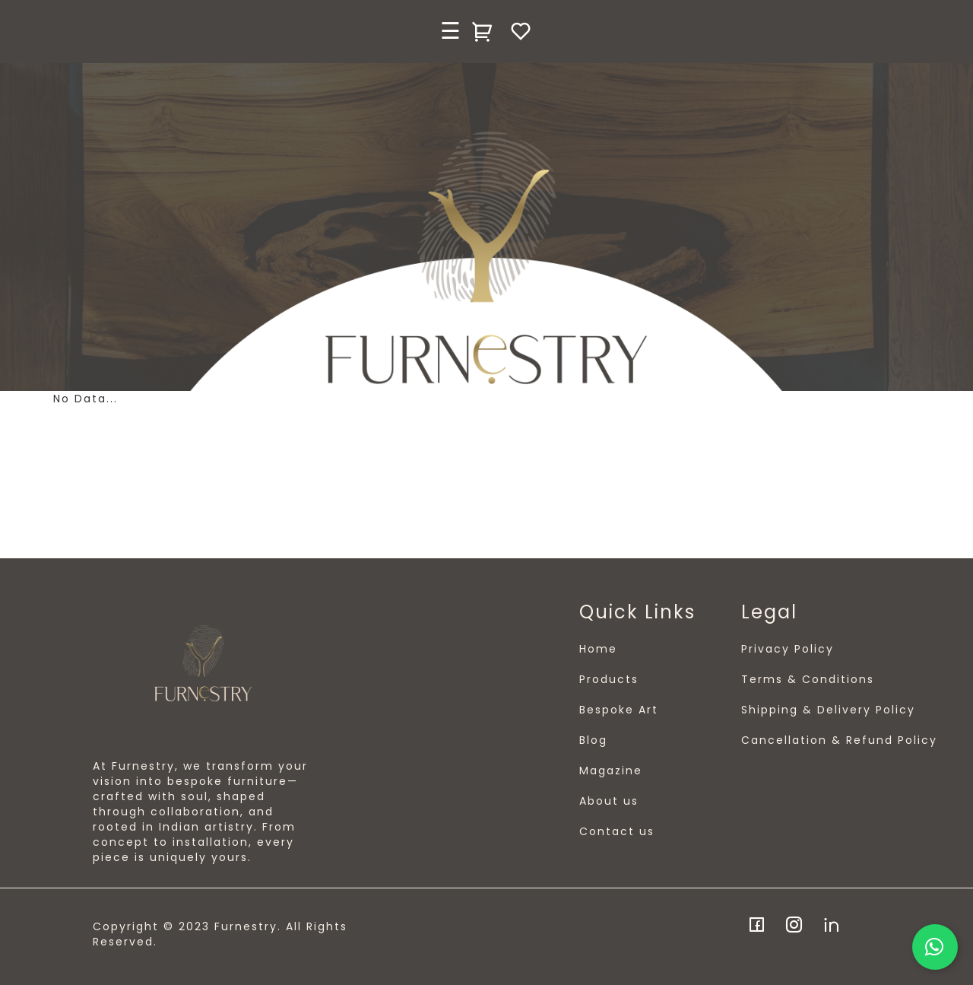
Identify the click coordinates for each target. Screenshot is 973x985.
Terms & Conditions (807, 679)
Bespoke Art (618, 709)
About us (609, 801)
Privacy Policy (787, 648)
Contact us (616, 831)
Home (598, 648)
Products (609, 679)
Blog (593, 740)
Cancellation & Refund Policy (839, 740)
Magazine (610, 770)
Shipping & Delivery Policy (828, 709)
